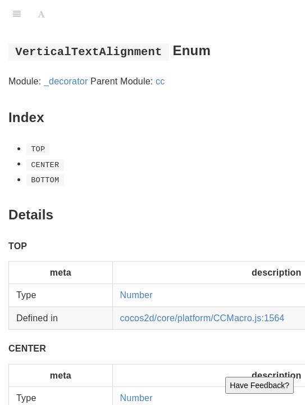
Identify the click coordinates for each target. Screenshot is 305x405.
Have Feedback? (259, 385)
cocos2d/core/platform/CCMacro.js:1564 (202, 318)
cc (160, 81)
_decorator (66, 81)
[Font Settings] (41, 14)
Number (136, 295)
